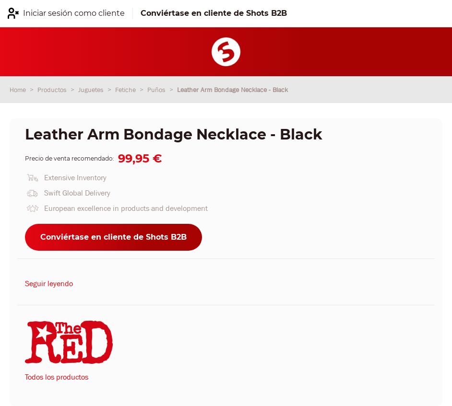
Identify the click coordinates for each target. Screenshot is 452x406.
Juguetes (92, 89)
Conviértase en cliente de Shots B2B (113, 237)
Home (19, 89)
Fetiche (126, 89)
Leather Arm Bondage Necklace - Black (232, 89)
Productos (53, 89)
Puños (157, 89)
